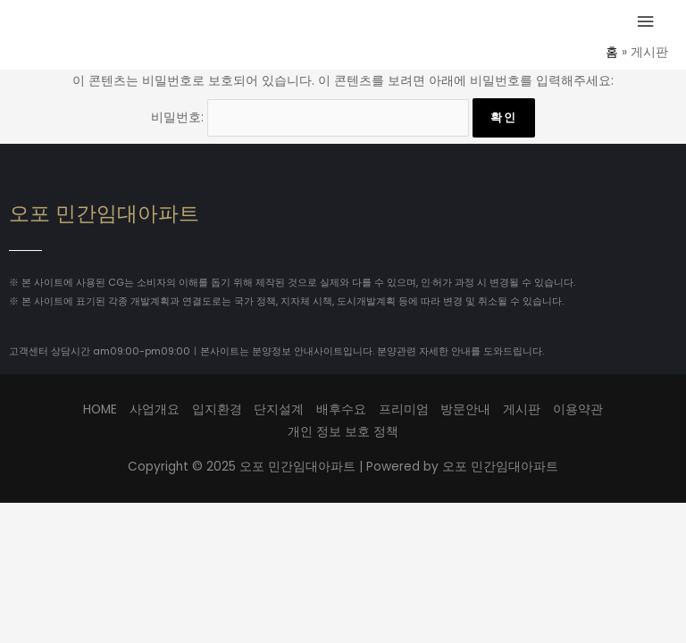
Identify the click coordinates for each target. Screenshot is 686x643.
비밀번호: (310, 117)
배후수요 (341, 409)
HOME (100, 409)
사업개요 (155, 409)
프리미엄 (404, 409)
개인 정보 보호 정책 (343, 431)
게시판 (521, 409)
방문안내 (465, 409)
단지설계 (279, 409)
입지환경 (217, 409)
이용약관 (578, 409)
